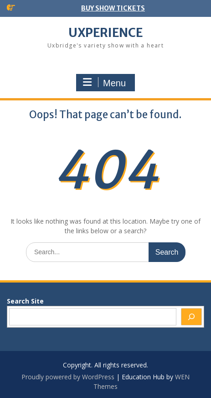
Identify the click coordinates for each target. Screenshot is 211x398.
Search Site (25, 301)
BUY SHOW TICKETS (113, 8)
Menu (104, 82)
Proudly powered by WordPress (67, 376)
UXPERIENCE (105, 32)
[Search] (191, 316)
